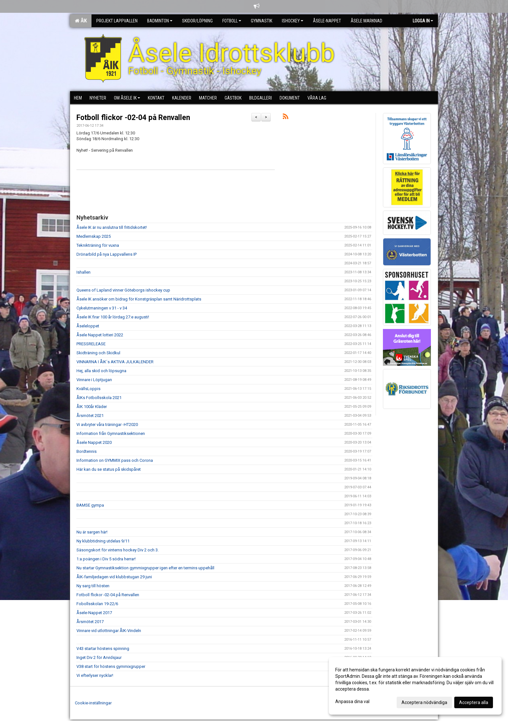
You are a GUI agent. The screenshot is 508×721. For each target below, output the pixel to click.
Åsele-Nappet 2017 (94, 612)
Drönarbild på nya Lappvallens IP (106, 254)
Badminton (159, 20)
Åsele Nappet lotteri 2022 (99, 334)
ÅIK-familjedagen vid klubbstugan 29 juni (114, 576)
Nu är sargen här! (91, 532)
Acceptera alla (473, 702)
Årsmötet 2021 (90, 415)
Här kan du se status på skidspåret (108, 469)
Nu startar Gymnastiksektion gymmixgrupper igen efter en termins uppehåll (145, 567)
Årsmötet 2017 (90, 621)
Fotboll (231, 20)
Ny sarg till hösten (92, 585)
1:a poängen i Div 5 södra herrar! (106, 559)
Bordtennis (86, 451)
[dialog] (415, 686)
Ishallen (83, 272)
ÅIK (81, 20)
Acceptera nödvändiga (424, 702)
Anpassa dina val (352, 701)
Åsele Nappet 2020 (94, 442)
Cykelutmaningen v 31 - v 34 (101, 308)
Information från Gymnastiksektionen (110, 433)
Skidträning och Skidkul (98, 352)
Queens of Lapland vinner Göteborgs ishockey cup (123, 290)
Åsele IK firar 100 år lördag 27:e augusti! (112, 317)
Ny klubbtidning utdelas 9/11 (103, 541)
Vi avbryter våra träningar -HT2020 (107, 424)
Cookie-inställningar (93, 703)
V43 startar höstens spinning (102, 648)
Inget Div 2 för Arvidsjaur (99, 657)
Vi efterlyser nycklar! (94, 675)
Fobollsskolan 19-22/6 (97, 603)
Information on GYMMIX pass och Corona (114, 460)
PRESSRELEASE (91, 343)
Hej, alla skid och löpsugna (101, 370)
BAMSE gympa (90, 505)
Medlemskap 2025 (93, 236)
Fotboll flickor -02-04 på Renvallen (133, 117)
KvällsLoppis (88, 388)
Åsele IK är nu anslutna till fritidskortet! (111, 227)
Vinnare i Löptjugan (94, 379)
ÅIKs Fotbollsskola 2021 (99, 397)
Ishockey (292, 20)
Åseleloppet (87, 326)
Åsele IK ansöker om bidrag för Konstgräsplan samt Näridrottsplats (138, 299)
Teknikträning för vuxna (97, 245)
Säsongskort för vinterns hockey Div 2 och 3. (117, 550)
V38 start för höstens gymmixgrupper (110, 666)
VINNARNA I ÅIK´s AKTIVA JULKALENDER (115, 361)
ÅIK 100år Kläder (91, 406)
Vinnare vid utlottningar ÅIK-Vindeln (108, 630)
